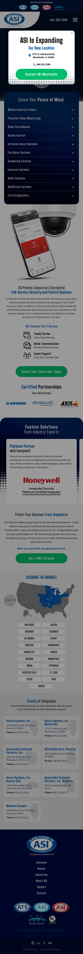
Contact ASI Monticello (41, 74)
